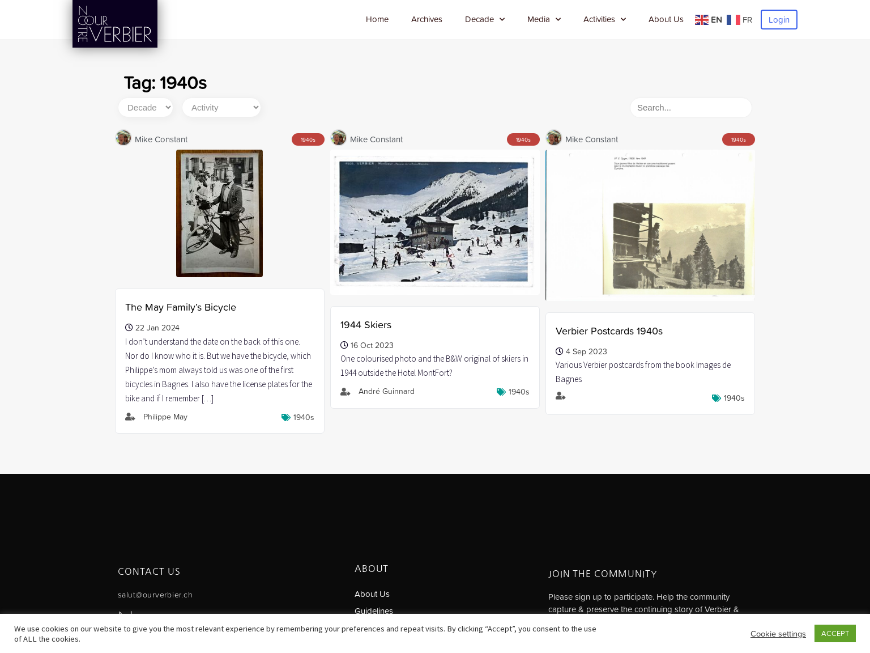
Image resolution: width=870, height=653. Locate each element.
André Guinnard (387, 391)
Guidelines (374, 610)
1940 (307, 139)
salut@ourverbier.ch (155, 594)
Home (377, 19)
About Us (666, 19)
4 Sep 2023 (586, 351)
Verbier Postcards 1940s (609, 330)
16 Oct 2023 (372, 345)
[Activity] (221, 107)
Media (544, 19)
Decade (485, 19)
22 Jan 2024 (157, 327)
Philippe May (165, 416)
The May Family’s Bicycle (180, 307)
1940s (303, 417)
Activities (604, 19)
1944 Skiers (365, 324)
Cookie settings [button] (778, 634)
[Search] (691, 107)
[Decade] (145, 107)
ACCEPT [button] (835, 633)
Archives (426, 19)
